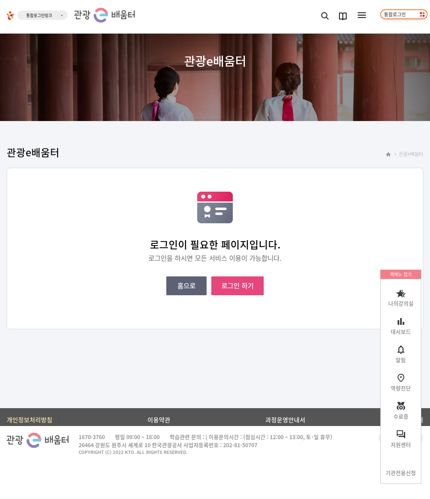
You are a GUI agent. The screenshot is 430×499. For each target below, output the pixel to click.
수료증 (400, 416)
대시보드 (401, 332)
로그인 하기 (237, 286)
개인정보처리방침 (29, 419)
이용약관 (158, 419)
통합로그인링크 (39, 15)
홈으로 (186, 286)
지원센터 (401, 444)
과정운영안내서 (285, 419)
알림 (401, 360)
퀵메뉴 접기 (401, 274)
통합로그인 (395, 14)
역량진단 (401, 388)
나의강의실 (401, 303)
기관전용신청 (401, 473)
